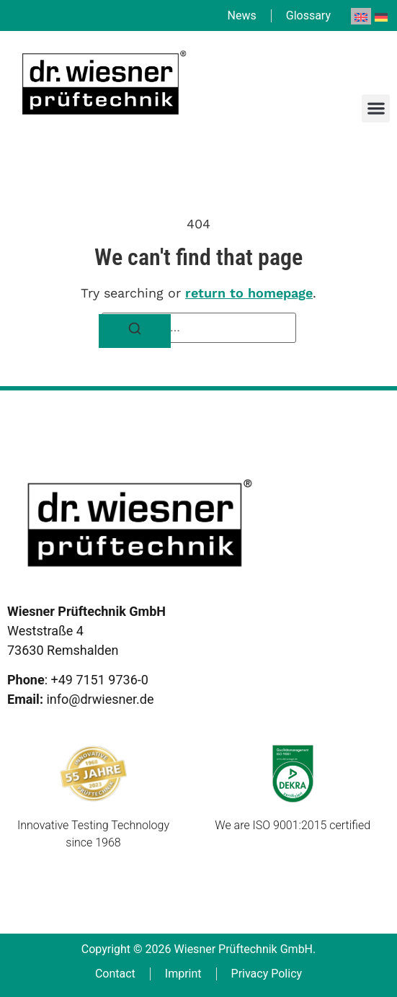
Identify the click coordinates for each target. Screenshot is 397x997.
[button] (376, 108)
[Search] (135, 331)
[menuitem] (361, 16)
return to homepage (249, 292)
